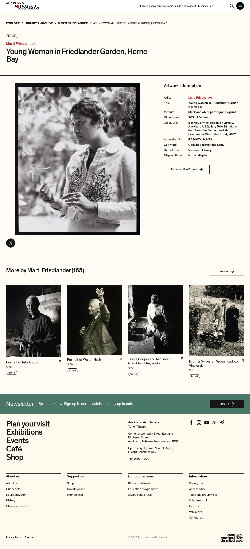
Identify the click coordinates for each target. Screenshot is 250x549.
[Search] (232, 6)
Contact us (196, 518)
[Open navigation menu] (240, 6)
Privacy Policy (14, 537)
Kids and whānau (139, 483)
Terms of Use (32, 537)
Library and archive (18, 506)
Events (17, 440)
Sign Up (227, 404)
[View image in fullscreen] (10, 243)
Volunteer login (198, 500)
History (10, 500)
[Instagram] (199, 422)
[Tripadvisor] (214, 422)
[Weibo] (222, 422)
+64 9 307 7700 (138, 459)
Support (72, 483)
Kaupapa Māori (16, 495)
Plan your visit (28, 424)
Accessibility (197, 489)
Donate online (76, 489)
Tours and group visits (203, 495)
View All (227, 271)
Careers (194, 506)
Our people (13, 489)
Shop (14, 457)
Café (14, 449)
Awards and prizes (140, 495)
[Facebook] (191, 422)
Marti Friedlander (20, 43)
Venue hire (195, 512)
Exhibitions (24, 432)
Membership (75, 495)
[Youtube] (206, 422)
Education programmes (143, 489)
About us (12, 483)
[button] (33, 331)
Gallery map (197, 483)
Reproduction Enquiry (187, 169)
